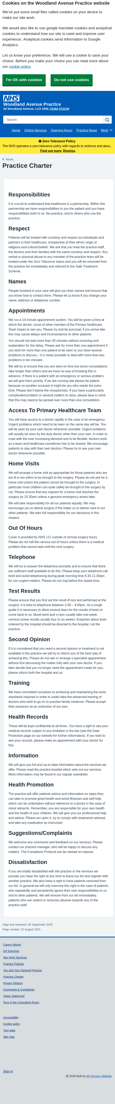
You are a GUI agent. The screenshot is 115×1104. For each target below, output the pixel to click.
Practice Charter (13, 976)
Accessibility (11, 1017)
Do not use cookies (71, 80)
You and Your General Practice (22, 970)
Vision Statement (14, 996)
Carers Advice (12, 944)
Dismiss (69, 150)
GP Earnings (11, 951)
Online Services (35, 130)
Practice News (86, 130)
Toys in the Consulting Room (21, 1002)
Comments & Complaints (18, 989)
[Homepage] (56, 101)
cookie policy (19, 66)
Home (16, 130)
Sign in (8, 1071)
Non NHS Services (15, 957)
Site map (8, 1036)
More (107, 130)
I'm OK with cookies (24, 80)
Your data (9, 1030)
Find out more (51, 150)
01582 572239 (59, 108)
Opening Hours (61, 130)
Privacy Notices (13, 983)
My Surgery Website (99, 1076)
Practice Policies (13, 964)
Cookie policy (11, 1024)
